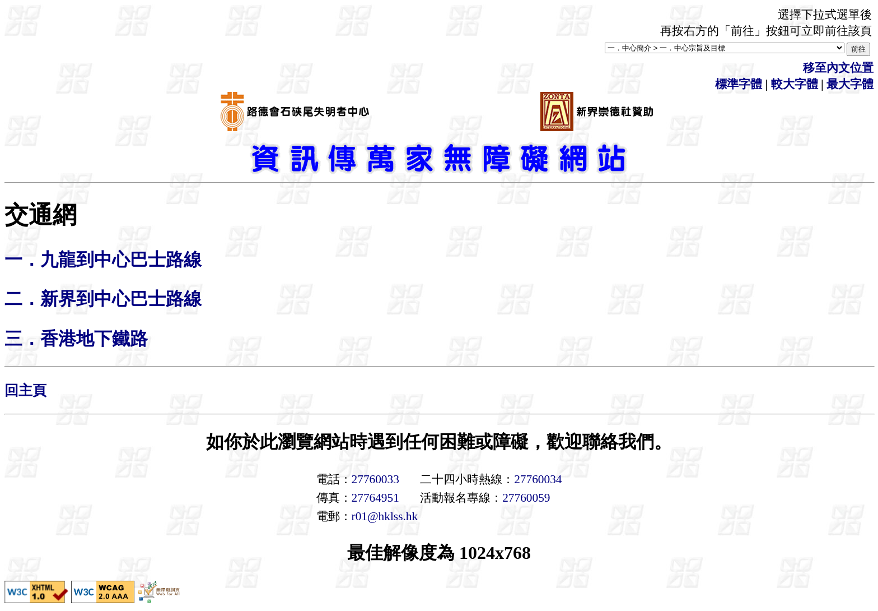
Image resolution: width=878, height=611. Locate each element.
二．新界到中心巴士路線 (103, 299)
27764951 (375, 497)
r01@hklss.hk (385, 516)
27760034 (538, 479)
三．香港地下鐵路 (76, 338)
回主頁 (25, 390)
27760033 (375, 479)
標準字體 (738, 84)
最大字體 (850, 84)
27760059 (526, 497)
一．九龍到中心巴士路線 (103, 259)
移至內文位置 (838, 68)
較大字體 (794, 84)
